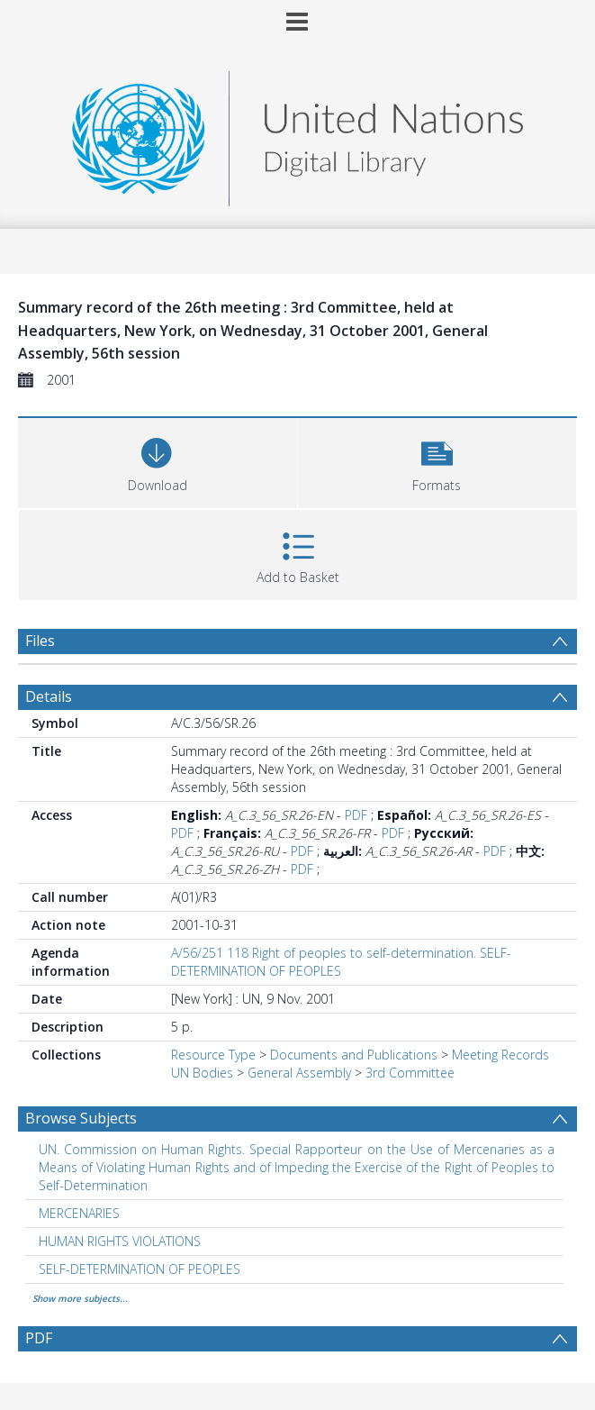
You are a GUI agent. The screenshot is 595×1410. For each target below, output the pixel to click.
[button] (437, 461)
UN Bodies (202, 1072)
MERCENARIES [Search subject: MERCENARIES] (79, 1213)
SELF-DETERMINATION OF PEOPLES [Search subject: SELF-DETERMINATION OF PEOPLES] (139, 1269)
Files (40, 640)
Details (48, 696)
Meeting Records (500, 1054)
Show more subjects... (80, 1298)
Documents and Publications (353, 1054)
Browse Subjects (81, 1118)
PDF (356, 814)
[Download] (157, 461)
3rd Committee (410, 1072)
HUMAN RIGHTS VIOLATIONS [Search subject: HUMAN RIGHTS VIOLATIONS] (120, 1241)
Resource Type (213, 1054)
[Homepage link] (297, 134)
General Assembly (299, 1072)
